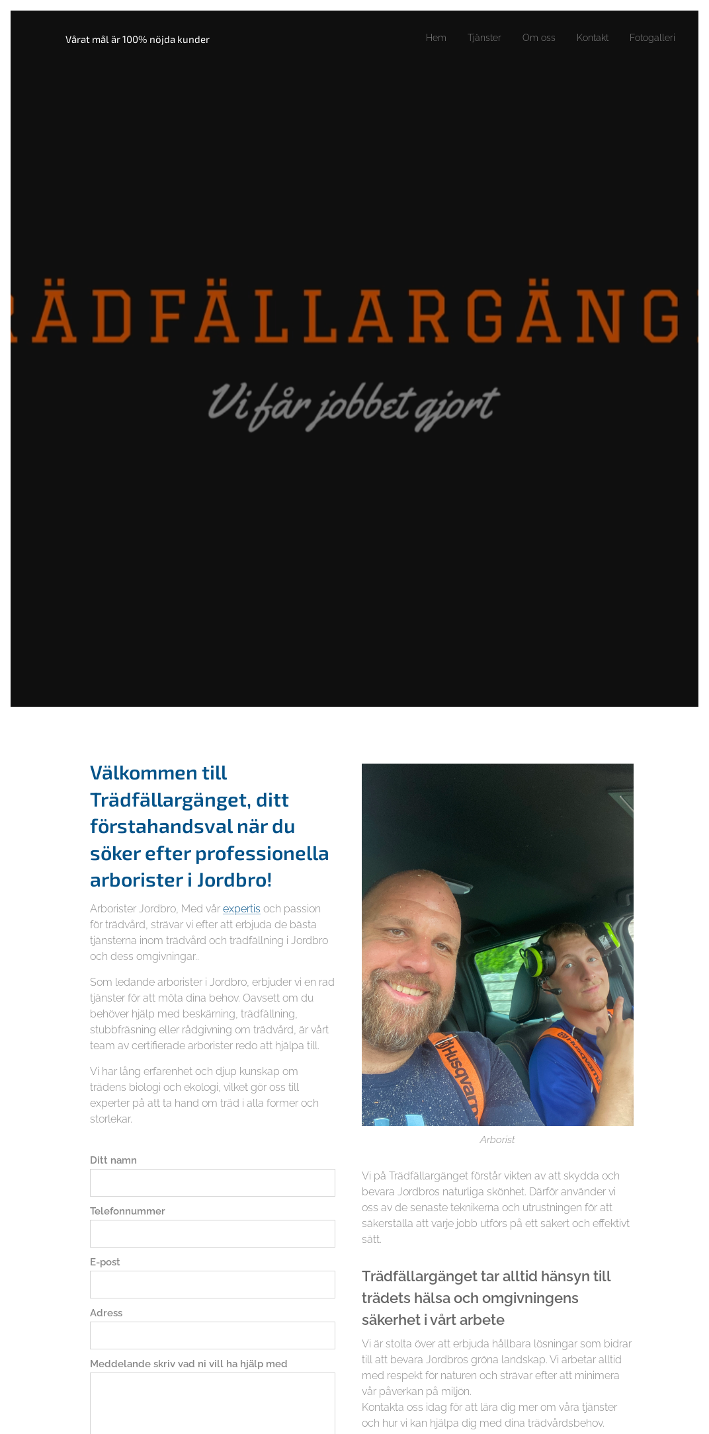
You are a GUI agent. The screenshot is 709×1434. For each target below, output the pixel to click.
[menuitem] (418, 37)
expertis (242, 908)
